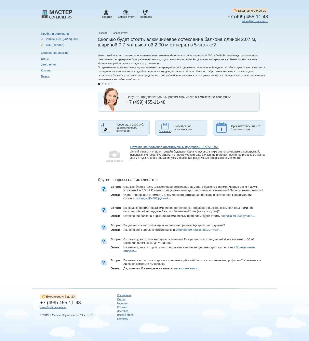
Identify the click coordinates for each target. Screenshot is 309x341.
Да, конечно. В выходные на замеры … (161, 268)
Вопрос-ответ (119, 32)
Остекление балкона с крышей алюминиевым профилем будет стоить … (189, 215)
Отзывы (122, 307)
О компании (124, 295)
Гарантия (122, 303)
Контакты (122, 318)
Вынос (45, 76)
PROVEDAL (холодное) (62, 39)
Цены (45, 58)
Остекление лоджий (55, 52)
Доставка (122, 311)
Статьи (121, 299)
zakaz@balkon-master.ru (255, 21)
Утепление (48, 64)
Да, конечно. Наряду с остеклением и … (172, 229)
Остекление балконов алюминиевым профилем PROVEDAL (174, 147)
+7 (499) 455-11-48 (247, 16)
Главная (102, 32)
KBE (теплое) (55, 44)
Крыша (45, 70)
